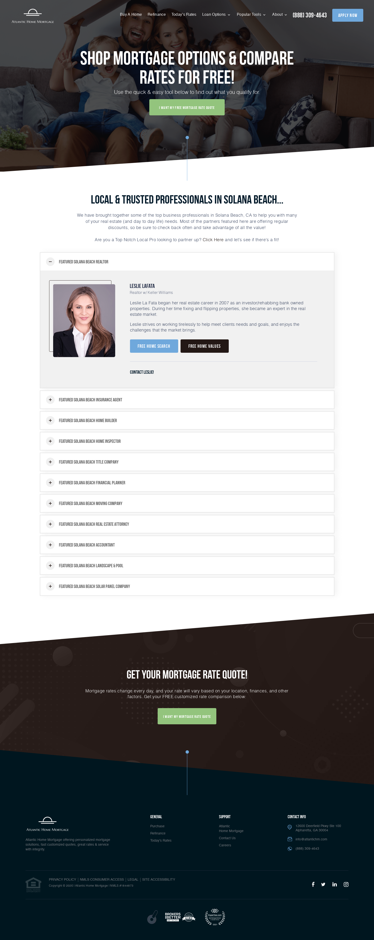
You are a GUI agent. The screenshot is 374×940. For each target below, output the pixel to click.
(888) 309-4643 (310, 15)
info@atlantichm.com (311, 839)
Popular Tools (249, 15)
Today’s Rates (184, 15)
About (278, 15)
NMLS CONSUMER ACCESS (102, 879)
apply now (348, 15)
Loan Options (214, 15)
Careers (225, 845)
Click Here (213, 239)
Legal (133, 879)
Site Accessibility (158, 879)
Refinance (157, 15)
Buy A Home (131, 15)
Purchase (157, 826)
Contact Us (227, 838)
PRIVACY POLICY (62, 879)
